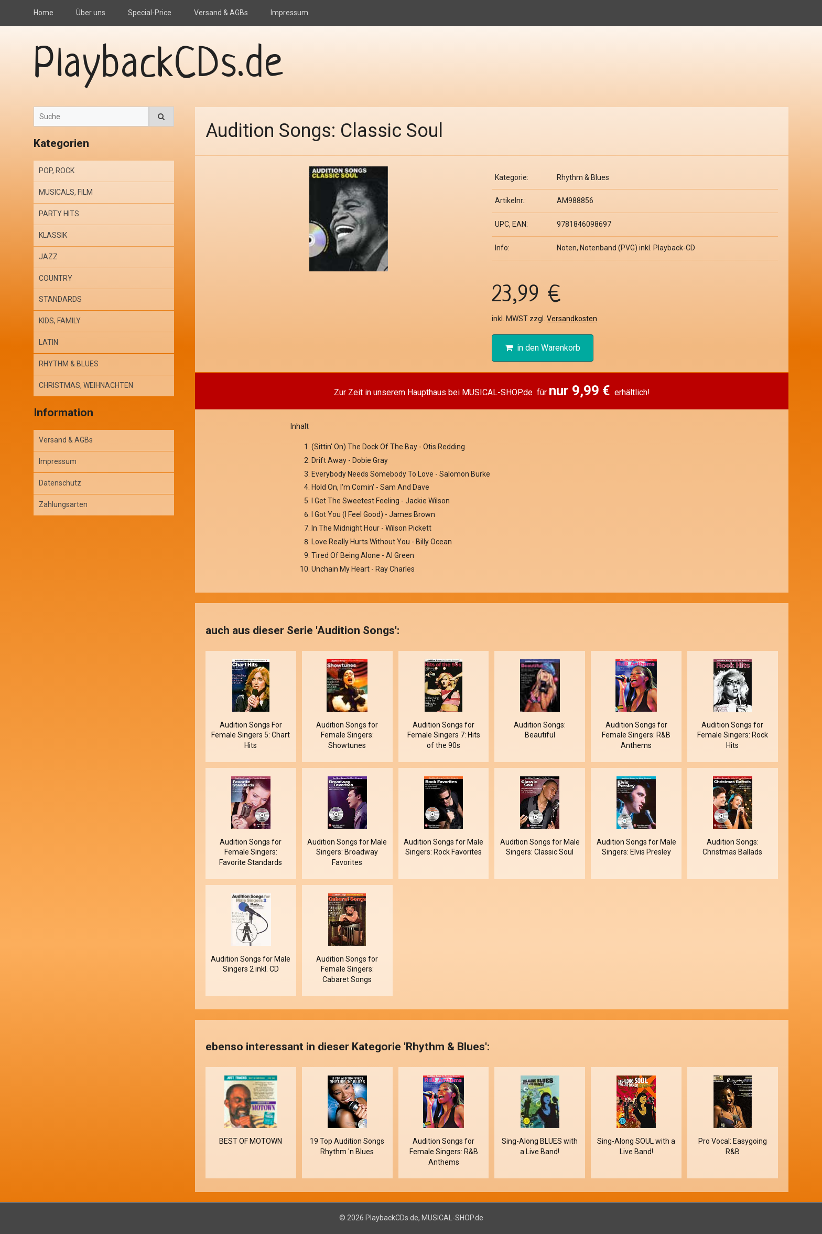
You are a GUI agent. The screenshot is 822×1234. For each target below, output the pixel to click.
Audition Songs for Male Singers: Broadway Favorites (347, 852)
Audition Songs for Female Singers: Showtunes (347, 735)
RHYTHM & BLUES (69, 364)
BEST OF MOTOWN (250, 1141)
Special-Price (149, 12)
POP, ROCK (56, 170)
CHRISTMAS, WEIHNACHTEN (86, 385)
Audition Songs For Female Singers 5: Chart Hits (250, 735)
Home (43, 12)
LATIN (48, 342)
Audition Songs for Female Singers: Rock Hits (732, 735)
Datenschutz (60, 483)
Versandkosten (572, 318)
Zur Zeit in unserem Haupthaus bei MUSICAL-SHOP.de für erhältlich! (492, 390)
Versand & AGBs (221, 12)
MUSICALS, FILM (66, 192)
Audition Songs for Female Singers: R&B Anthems (636, 735)
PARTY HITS (59, 213)
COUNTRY (55, 278)
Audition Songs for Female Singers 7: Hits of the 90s (443, 735)
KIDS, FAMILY (60, 321)
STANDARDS (60, 299)
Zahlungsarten (63, 504)
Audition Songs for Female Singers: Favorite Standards (250, 852)
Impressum (289, 12)
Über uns (90, 12)
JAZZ (48, 256)
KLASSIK (53, 235)
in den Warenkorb (542, 348)
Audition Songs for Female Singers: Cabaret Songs (347, 969)
